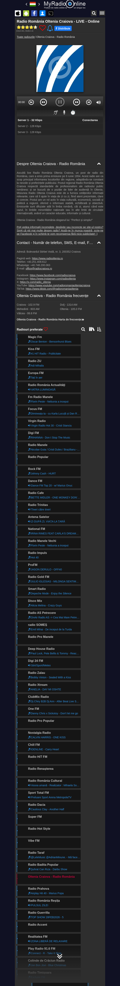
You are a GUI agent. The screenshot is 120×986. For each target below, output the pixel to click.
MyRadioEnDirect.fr (68, 945)
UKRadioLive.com (33, 934)
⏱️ (73, 112)
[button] (31, 102)
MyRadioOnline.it (33, 939)
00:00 (21, 102)
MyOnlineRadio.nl (33, 966)
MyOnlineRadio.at (66, 939)
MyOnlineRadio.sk (67, 956)
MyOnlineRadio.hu (34, 928)
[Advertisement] (60, 147)
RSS (33, 921)
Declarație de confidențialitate (59, 918)
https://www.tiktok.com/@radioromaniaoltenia (52, 288)
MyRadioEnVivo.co (34, 972)
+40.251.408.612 (37, 261)
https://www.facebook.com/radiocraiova (52, 275)
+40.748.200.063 (40, 265)
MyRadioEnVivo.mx (68, 950)
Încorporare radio (29, 918)
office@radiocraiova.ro (39, 268)
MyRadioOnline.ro (60, 856)
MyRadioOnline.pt (33, 977)
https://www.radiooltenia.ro (47, 258)
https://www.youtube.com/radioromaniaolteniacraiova (59, 285)
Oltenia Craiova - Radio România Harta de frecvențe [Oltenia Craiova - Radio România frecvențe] (51, 319)
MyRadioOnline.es (67, 934)
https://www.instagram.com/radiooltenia (53, 278)
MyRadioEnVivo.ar (34, 950)
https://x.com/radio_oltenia (35, 282)
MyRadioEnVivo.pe (67, 972)
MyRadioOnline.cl (66, 966)
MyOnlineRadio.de (67, 928)
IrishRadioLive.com (34, 961)
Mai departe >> (90, 725)
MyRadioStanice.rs (34, 945)
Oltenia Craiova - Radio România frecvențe (52, 296)
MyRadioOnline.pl (33, 956)
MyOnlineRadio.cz (67, 961)
